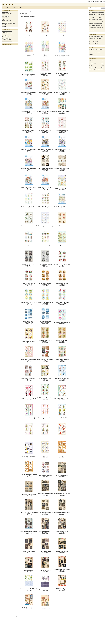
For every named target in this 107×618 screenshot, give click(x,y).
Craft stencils (5, 14)
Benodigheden (5, 12)
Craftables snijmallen (6, 39)
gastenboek (15, 7)
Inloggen (90, 1)
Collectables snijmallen (7, 41)
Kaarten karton (5, 17)
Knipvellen (4, 19)
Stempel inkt (4, 24)
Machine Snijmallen (6, 20)
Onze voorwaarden (6, 616)
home (3, 7)
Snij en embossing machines (8, 23)
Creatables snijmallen (6, 36)
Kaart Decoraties (5, 16)
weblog (20, 7)
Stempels (4, 26)
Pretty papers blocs (6, 22)
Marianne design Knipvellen (30, 10)
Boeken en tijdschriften (7, 13)
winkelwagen (9, 7)
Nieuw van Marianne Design (8, 33)
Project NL (4, 35)
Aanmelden (102, 1)
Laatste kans (5, 32)
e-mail (99, 38)
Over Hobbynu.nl (15, 616)
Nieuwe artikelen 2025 (7, 31)
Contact (21, 616)
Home (21, 10)
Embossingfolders (6, 38)
